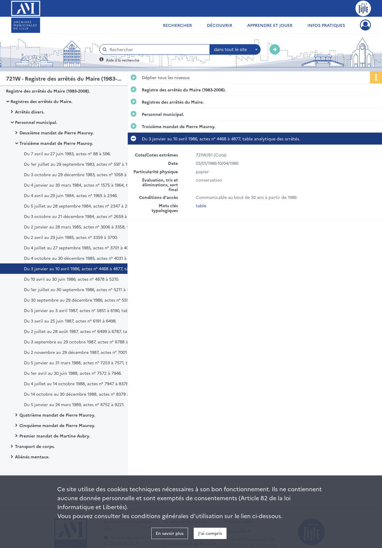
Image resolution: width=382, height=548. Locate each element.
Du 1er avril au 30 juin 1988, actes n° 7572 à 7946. (73, 373)
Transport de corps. (35, 446)
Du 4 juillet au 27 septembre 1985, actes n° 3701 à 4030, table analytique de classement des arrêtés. (83, 248)
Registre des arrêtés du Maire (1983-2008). (48, 91)
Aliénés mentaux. (32, 457)
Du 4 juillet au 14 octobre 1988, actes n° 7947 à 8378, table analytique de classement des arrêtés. (83, 383)
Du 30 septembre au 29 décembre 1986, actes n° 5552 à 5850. (83, 300)
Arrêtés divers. (29, 112)
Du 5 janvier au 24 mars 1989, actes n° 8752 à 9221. (74, 404)
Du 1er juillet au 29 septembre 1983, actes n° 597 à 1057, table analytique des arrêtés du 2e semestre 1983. (83, 164)
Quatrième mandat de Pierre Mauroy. (57, 415)
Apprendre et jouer (269, 25)
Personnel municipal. (36, 122)
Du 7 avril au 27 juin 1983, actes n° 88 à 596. (67, 153)
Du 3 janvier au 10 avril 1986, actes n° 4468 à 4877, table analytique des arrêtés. (83, 268)
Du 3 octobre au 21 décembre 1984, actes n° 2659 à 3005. (81, 216)
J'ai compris (210, 533)
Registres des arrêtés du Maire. (41, 101)
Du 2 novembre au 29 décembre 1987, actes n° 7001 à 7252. (83, 352)
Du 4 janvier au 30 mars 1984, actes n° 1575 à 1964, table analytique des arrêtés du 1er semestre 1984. (83, 185)
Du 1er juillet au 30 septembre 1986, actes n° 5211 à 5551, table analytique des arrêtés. (83, 289)
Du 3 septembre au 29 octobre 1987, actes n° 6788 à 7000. (82, 342)
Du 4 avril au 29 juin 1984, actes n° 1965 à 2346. (71, 195)
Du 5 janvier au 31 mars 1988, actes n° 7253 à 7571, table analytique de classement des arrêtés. (83, 363)
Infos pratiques (326, 25)
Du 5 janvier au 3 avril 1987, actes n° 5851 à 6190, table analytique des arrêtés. (83, 310)
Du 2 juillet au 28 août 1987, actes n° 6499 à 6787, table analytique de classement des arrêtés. (83, 331)
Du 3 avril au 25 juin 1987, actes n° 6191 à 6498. (70, 321)
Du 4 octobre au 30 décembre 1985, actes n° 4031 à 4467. (81, 258)
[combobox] (235, 49)
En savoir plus (170, 533)
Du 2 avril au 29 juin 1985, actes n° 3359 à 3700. (71, 237)
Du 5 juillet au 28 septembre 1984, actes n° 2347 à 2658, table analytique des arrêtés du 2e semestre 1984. (83, 206)
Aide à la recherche (122, 59)
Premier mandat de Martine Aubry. (54, 436)
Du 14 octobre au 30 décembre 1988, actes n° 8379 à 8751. (82, 394)
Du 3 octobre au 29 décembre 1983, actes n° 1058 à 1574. (81, 174)
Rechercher (177, 25)
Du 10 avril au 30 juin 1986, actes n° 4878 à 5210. (71, 279)
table (201, 205)
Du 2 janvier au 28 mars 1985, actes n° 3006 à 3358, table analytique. (83, 227)
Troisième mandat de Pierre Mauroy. (56, 143)
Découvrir (219, 25)
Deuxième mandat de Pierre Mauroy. (56, 133)
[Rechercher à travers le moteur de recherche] (158, 49)
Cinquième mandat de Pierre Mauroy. (57, 425)
